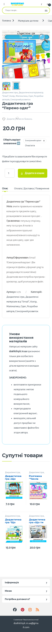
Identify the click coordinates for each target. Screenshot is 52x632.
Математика (22, 96)
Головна (6, 20)
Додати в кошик (34, 173)
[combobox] (22, 10)
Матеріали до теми (28, 20)
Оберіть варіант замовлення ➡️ (11, 141)
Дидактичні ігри (10, 92)
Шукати (46, 10)
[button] (43, 54)
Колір (12, 96)
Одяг (30, 96)
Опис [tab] (5, 188)
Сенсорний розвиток (20, 99)
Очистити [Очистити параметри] (30, 145)
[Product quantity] (10, 173)
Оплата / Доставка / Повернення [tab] (31, 188)
